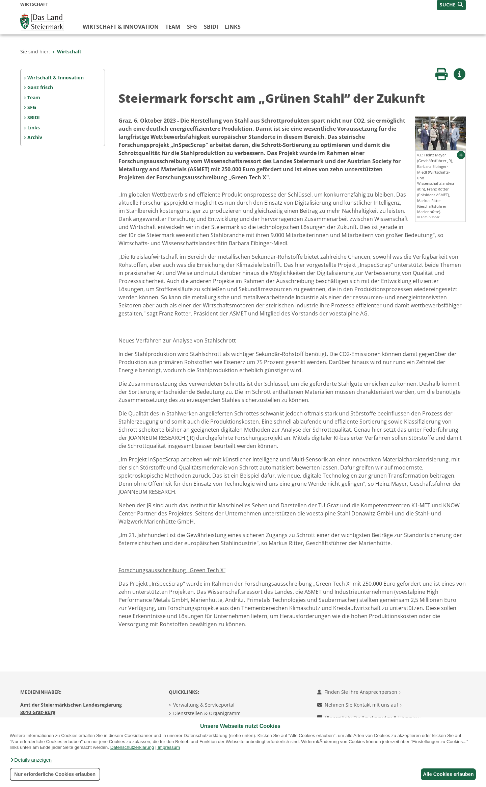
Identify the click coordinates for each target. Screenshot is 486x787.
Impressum (169, 747)
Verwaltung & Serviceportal (204, 705)
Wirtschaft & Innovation (121, 26)
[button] (31, 760)
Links (233, 26)
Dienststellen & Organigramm (207, 713)
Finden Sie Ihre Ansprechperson (359, 692)
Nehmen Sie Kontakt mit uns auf (359, 705)
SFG (192, 26)
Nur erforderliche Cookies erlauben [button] (55, 774)
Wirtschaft (66, 51)
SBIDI (211, 26)
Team (172, 26)
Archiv (34, 137)
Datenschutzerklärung (132, 747)
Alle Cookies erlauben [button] (446, 774)
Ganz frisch (40, 87)
